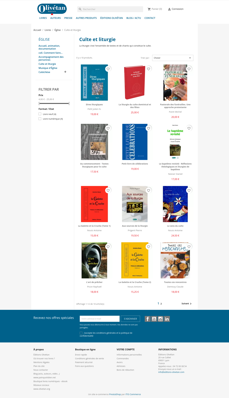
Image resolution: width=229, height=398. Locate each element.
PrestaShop (115, 394)
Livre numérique (53, 118)
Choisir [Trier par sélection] (173, 58)
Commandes (123, 358)
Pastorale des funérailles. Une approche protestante (175, 106)
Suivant (187, 303)
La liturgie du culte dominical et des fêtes (135, 106)
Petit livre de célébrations (135, 163)
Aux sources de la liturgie (135, 225)
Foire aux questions (84, 366)
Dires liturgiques (94, 104)
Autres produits (86, 18)
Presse (68, 18)
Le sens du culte (175, 225)
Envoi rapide (81, 354)
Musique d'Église (48, 68)
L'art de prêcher (94, 282)
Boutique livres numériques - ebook (50, 381)
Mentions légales (41, 362)
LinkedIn (167, 319)
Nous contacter (40, 369)
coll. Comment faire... (51, 52)
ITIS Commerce (133, 394)
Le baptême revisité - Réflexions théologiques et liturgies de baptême (175, 166)
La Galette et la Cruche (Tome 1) (94, 225)
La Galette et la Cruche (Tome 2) (135, 282)
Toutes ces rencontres (175, 282)
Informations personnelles (129, 354)
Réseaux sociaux (41, 385)
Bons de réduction (125, 369)
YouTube (154, 319)
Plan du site (39, 366)
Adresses (121, 366)
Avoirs (120, 362)
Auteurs (55, 18)
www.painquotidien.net (44, 377)
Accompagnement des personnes (51, 58)
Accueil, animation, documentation (49, 47)
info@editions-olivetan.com (171, 372)
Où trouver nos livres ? (44, 358)
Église (44, 39)
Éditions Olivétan (111, 18)
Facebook (148, 319)
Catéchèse (44, 72)
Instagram (160, 319)
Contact (149, 18)
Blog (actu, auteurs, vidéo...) (46, 373)
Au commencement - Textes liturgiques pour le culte (94, 165)
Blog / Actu (133, 18)
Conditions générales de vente (89, 358)
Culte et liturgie (47, 64)
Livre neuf (49, 114)
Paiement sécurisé (83, 362)
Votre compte (126, 349)
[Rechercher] (110, 9)
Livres (43, 18)
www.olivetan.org (41, 388)
